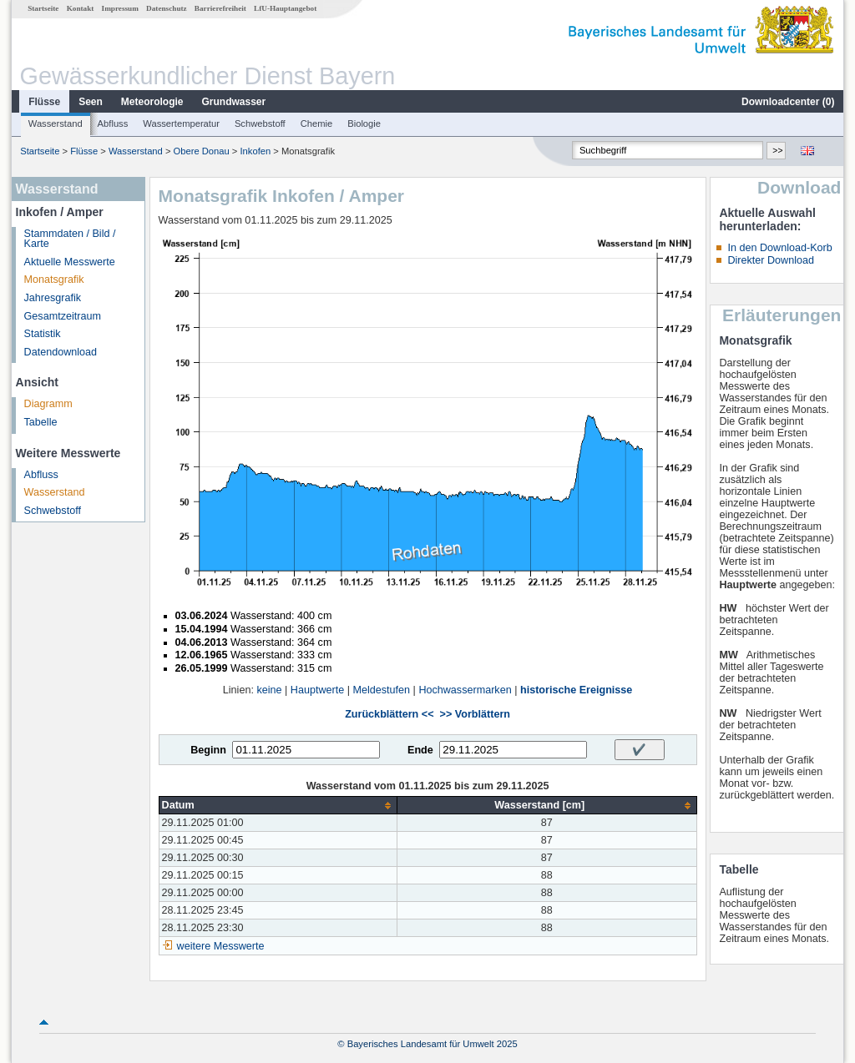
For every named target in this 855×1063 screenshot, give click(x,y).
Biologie (364, 123)
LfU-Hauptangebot (285, 8)
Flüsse (44, 102)
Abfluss (113, 123)
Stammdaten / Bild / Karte (70, 239)
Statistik (42, 334)
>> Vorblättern (475, 714)
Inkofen (255, 151)
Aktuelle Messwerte (69, 262)
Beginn (208, 750)
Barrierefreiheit (220, 8)
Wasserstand (55, 123)
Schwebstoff (260, 123)
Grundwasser (234, 102)
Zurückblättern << (389, 714)
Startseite (43, 8)
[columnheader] (278, 805)
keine (268, 690)
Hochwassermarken (464, 690)
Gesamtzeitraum (62, 316)
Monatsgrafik (54, 279)
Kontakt (80, 8)
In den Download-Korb (779, 248)
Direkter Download (770, 260)
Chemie (317, 123)
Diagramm (48, 404)
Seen (90, 102)
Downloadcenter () (787, 102)
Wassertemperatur (181, 123)
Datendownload (61, 352)
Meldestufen (381, 690)
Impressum (120, 8)
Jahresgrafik (53, 298)
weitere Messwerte (221, 946)
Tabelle (41, 422)
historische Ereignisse (576, 690)
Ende (420, 750)
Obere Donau (202, 151)
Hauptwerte (317, 690)
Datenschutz (166, 8)
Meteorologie (152, 102)
